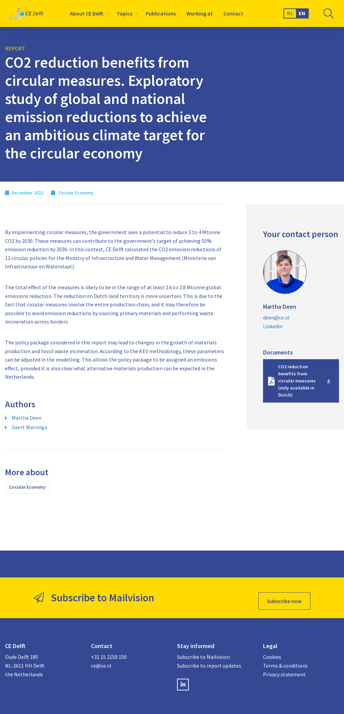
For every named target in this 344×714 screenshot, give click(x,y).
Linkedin (273, 326)
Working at (199, 13)
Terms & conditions (285, 659)
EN (302, 13)
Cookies (272, 650)
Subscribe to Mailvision (203, 650)
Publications (161, 13)
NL (290, 13)
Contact (233, 13)
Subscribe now (284, 594)
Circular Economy (27, 487)
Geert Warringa (29, 427)
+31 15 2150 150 (109, 650)
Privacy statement (284, 667)
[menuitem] (87, 13)
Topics (124, 13)
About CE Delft (86, 13)
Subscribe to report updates (209, 659)
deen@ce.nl (276, 317)
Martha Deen (26, 417)
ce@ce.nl (101, 659)
